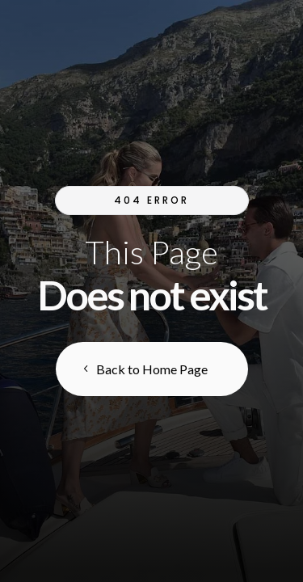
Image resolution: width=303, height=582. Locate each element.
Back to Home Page (152, 369)
